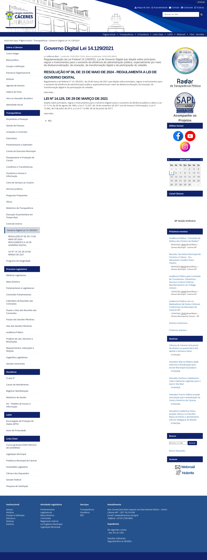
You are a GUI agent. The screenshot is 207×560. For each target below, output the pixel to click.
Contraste (188, 7)
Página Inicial (109, 34)
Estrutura (10, 518)
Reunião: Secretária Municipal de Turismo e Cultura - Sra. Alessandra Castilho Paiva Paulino (185, 258)
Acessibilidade (160, 7)
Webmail (181, 34)
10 (194, 172)
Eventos (10, 524)
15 (185, 176)
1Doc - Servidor (196, 34)
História (10, 512)
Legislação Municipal (50, 526)
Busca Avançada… (177, 450)
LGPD (170, 34)
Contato (176, 7)
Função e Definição (15, 515)
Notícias (10, 521)
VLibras (200, 7)
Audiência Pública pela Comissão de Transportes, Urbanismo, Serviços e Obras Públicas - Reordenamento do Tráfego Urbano (185, 282)
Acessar (201, 1)
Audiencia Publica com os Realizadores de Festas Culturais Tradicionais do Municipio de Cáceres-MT (184, 305)
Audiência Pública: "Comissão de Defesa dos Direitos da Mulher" (184, 239)
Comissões (45, 518)
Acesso (9, 509)
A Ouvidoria (143, 34)
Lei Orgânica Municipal (51, 524)
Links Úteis (158, 34)
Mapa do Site (143, 7)
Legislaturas (46, 512)
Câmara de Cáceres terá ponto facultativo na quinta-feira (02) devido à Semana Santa (184, 348)
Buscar (172, 435)
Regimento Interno (49, 521)
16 (189, 176)
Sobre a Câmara (14, 47)
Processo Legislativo (16, 269)
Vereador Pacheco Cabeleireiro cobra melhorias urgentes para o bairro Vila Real (185, 381)
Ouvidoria (11, 371)
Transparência (126, 34)
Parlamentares (47, 509)
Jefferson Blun (53, 56)
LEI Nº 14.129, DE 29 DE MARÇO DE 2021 (76, 99)
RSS (50, 120)
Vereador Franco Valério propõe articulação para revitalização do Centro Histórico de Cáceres (184, 397)
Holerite (185, 473)
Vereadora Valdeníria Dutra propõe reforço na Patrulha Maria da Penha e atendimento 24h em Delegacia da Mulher (184, 415)
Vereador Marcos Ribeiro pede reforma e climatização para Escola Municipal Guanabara (183, 364)
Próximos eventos (178, 231)
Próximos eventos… (178, 330)
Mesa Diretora (47, 515)
